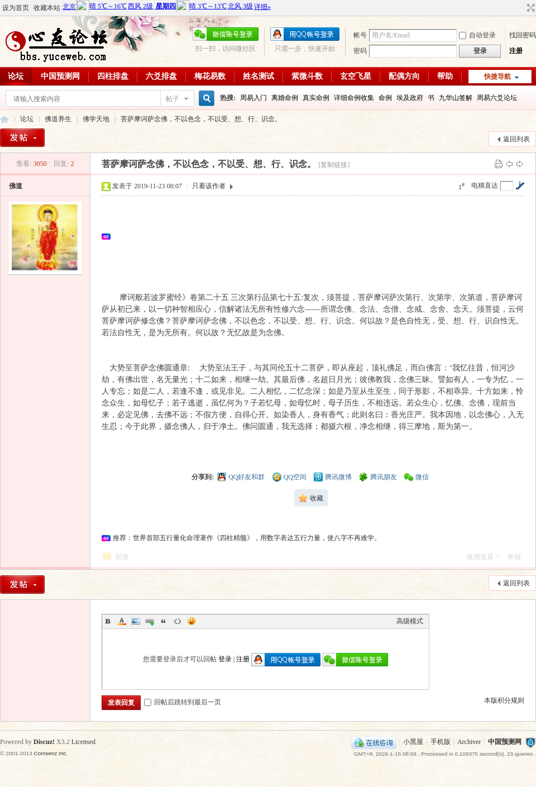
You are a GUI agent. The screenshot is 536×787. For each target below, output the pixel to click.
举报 (514, 557)
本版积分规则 (504, 700)
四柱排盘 (112, 76)
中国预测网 (60, 76)
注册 (516, 51)
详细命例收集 (354, 98)
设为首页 (15, 8)
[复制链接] (334, 165)
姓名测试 (258, 76)
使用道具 (480, 557)
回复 (122, 557)
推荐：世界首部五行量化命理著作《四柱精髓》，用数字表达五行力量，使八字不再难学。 (247, 538)
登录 (225, 659)
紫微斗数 (307, 76)
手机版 (440, 742)
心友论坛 (4, 119)
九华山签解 (455, 98)
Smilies (191, 621)
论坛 (27, 119)
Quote (163, 621)
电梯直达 (484, 185)
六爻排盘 (161, 76)
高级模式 (409, 621)
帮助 (445, 76)
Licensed (83, 742)
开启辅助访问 (520, 8)
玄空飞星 (355, 76)
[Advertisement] (161, 236)
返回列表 (516, 139)
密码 (360, 51)
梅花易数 (210, 76)
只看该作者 (209, 186)
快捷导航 (497, 76)
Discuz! (44, 742)
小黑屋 (413, 742)
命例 (385, 98)
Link (149, 621)
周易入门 (253, 98)
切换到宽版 (529, 8)
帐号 (360, 35)
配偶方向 (404, 76)
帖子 (172, 99)
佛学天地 (96, 119)
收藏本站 (47, 8)
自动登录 (477, 35)
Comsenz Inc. (51, 753)
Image (135, 621)
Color (121, 621)
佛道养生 (58, 119)
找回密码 (522, 35)
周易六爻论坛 (497, 98)
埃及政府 (409, 98)
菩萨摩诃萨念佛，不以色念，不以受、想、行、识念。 (201, 119)
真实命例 (316, 98)
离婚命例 (284, 98)
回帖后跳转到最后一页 (182, 702)
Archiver (469, 742)
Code (177, 621)
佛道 (15, 186)
